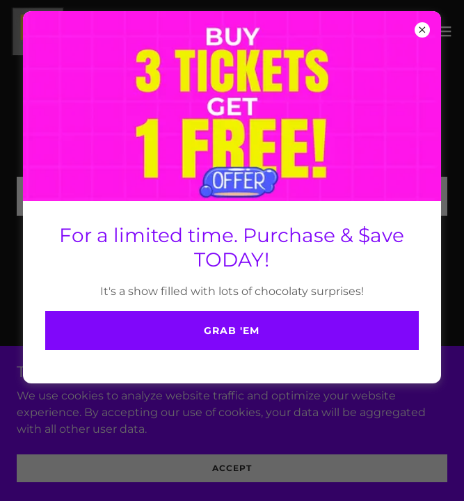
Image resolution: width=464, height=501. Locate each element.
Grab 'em (231, 330)
